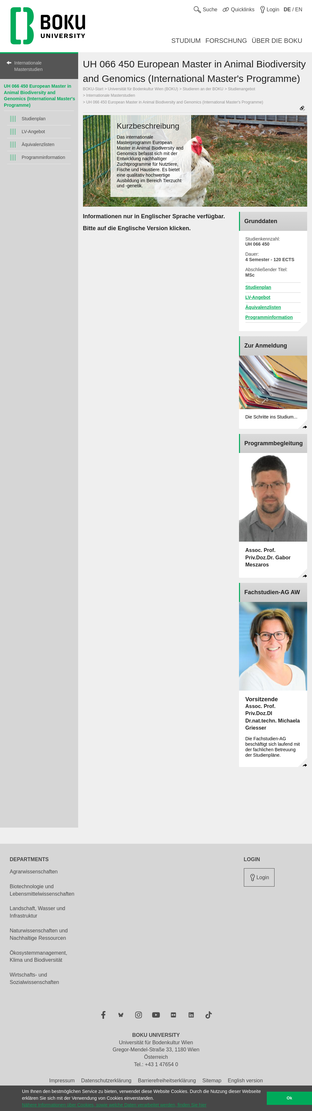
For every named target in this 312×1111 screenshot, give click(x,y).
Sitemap (212, 1080)
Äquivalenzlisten (38, 144)
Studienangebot (241, 89)
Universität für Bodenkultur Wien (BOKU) (143, 89)
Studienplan (34, 118)
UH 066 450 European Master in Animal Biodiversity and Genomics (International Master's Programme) (174, 102)
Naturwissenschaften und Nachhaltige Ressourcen (39, 934)
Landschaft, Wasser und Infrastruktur (37, 912)
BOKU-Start (93, 89)
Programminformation (43, 157)
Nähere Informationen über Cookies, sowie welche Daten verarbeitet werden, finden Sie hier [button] (114, 1104)
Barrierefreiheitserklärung (167, 1080)
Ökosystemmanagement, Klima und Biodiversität (38, 956)
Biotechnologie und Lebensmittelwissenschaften (42, 890)
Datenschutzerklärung (106, 1080)
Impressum (62, 1080)
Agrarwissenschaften (34, 871)
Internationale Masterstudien (28, 66)
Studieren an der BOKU (203, 89)
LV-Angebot (33, 131)
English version (245, 1080)
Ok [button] (289, 1098)
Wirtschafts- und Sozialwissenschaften (34, 978)
